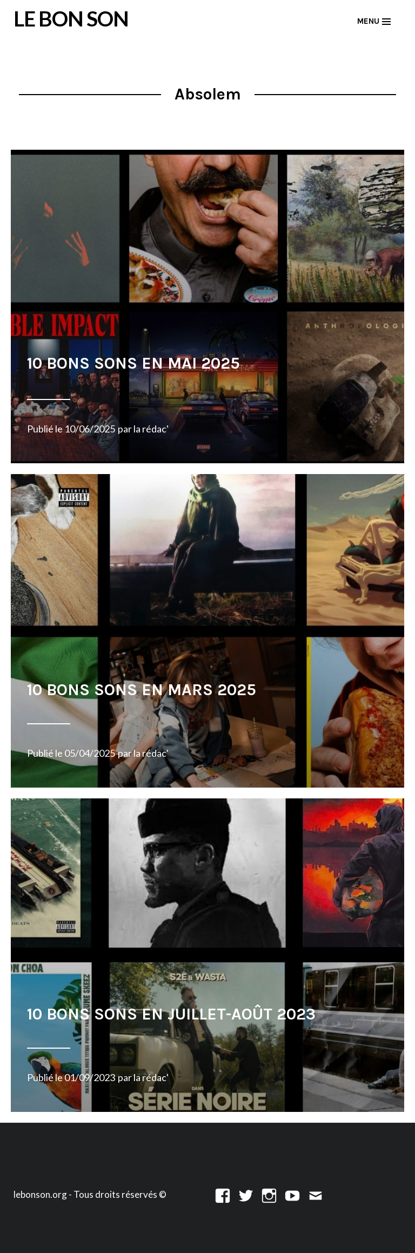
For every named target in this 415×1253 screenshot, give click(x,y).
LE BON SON (71, 18)
